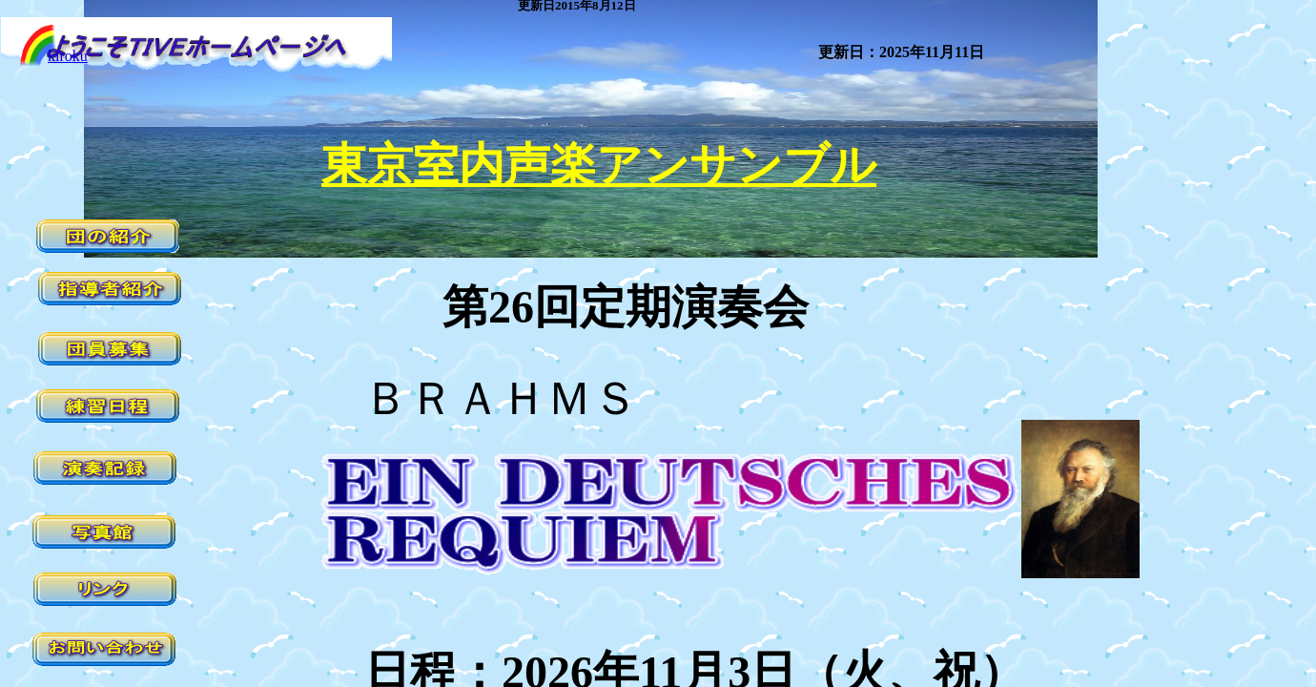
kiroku (68, 56)
